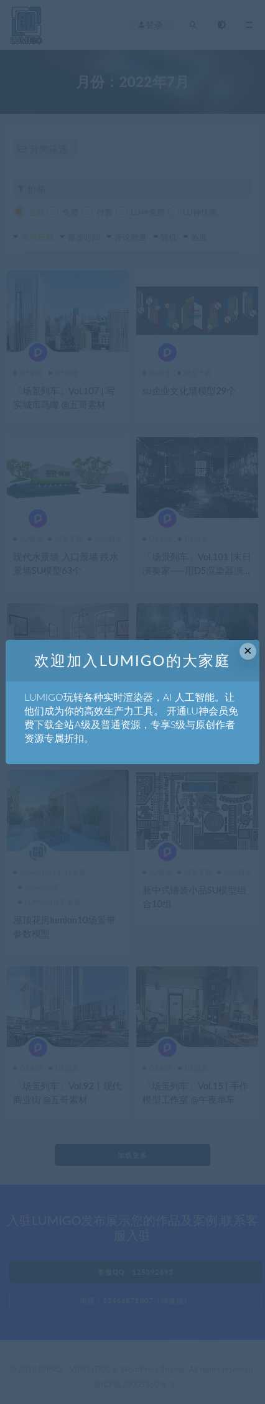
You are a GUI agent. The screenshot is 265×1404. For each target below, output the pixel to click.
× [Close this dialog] (248, 650)
